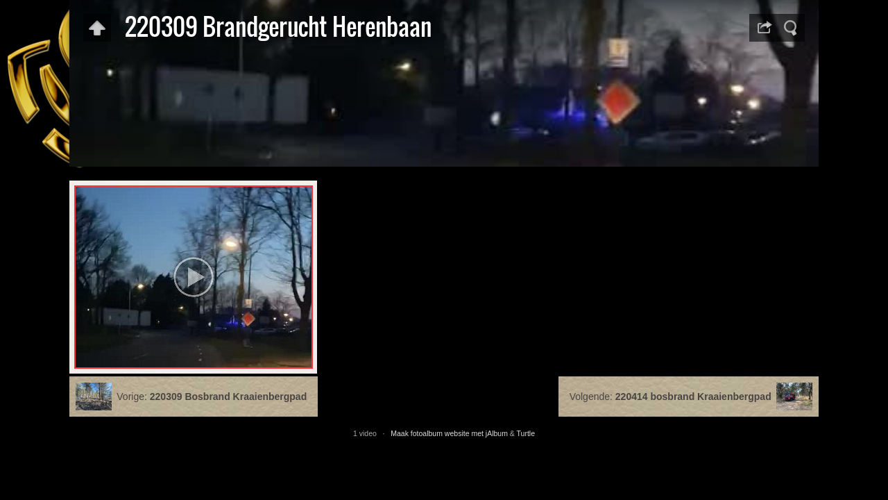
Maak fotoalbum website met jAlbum (449, 433)
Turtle (526, 433)
